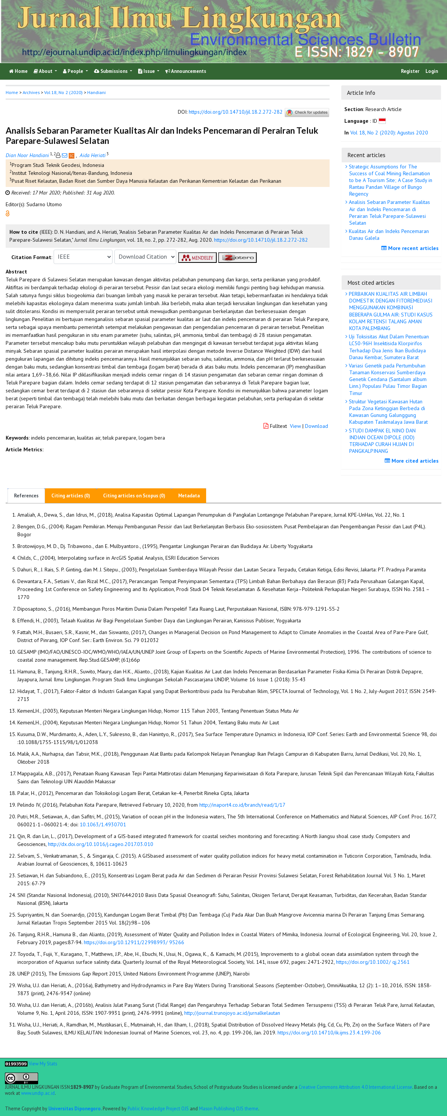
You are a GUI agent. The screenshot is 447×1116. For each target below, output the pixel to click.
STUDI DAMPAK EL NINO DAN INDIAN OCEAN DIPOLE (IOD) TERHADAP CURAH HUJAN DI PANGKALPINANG (381, 441)
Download (316, 426)
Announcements (185, 71)
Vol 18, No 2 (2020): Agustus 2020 (389, 132)
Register (410, 71)
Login (431, 71)
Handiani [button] (96, 92)
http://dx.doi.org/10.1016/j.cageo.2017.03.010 (100, 844)
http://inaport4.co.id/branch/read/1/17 (242, 804)
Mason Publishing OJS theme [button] (228, 1108)
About (44, 71)
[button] (7, 212)
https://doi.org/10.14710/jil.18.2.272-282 (236, 111)
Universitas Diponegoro (74, 1108)
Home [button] (12, 92)
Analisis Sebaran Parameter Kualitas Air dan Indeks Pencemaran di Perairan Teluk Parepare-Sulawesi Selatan (388, 212)
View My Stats (43, 1063)
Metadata (189, 495)
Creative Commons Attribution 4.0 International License (355, 1087)
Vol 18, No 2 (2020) (63, 92)
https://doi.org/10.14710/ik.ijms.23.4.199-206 (329, 1032)
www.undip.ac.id (38, 1093)
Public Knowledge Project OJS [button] (158, 1108)
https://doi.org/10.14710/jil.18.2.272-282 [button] (261, 239)
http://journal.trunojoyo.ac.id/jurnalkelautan (232, 1012)
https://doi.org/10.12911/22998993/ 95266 (134, 942)
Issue (147, 71)
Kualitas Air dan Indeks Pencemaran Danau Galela (388, 234)
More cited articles (413, 460)
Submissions (111, 71)
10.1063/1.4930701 (103, 824)
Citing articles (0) (70, 495)
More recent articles (411, 248)
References (26, 495)
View (295, 426)
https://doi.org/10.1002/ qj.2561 (373, 962)
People (73, 71)
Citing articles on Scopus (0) (134, 495)
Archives (31, 92)
